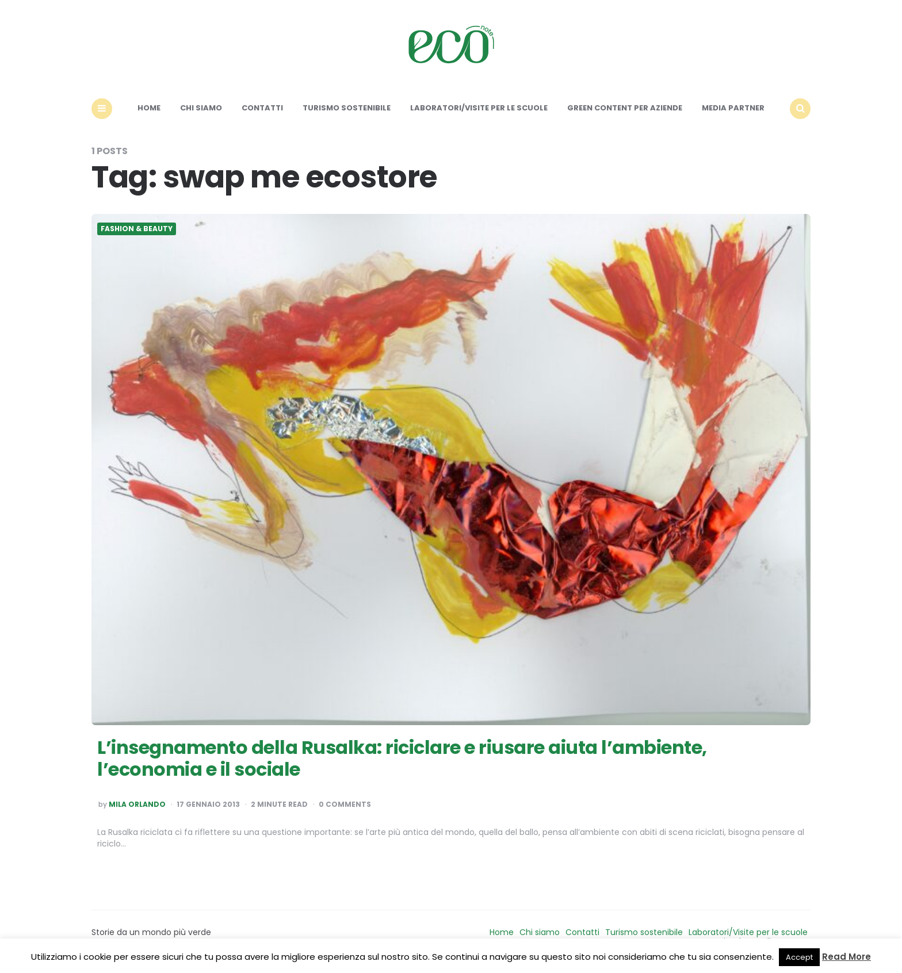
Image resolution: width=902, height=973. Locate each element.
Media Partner (733, 107)
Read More (846, 957)
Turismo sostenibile (347, 107)
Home (148, 107)
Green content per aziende (624, 107)
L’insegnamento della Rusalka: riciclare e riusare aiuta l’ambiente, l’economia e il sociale (402, 758)
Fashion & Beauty (137, 229)
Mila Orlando (137, 804)
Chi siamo (201, 107)
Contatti (262, 107)
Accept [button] (799, 957)
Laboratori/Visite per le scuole (479, 107)
